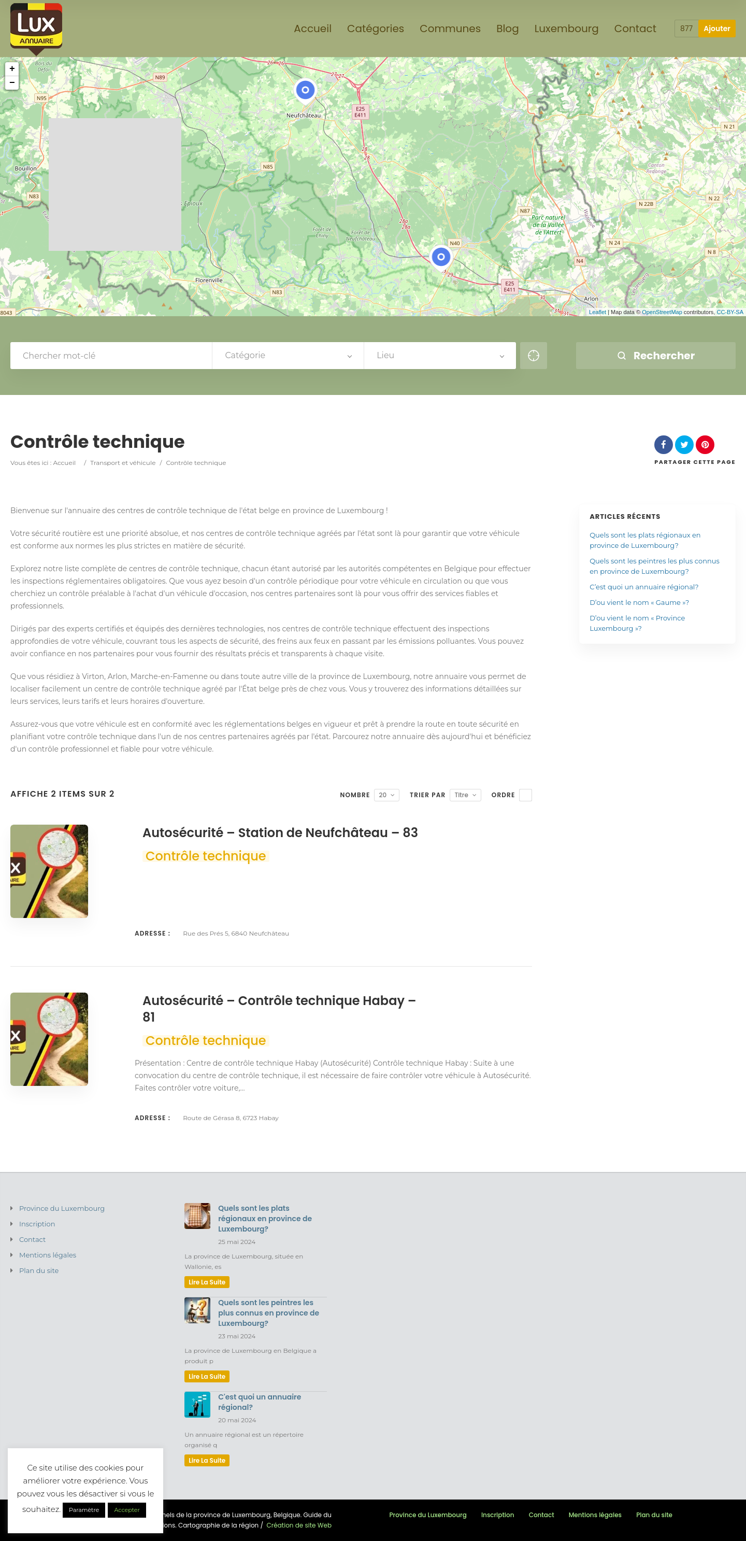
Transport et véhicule (122, 462)
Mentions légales (47, 1255)
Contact (32, 1239)
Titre (461, 794)
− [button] (12, 83)
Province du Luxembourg (62, 1208)
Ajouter (717, 28)
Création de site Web (299, 1525)
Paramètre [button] (84, 1510)
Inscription (37, 1224)
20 (382, 794)
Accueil (64, 462)
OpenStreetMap (662, 312)
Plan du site (39, 1270)
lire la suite (207, 1282)
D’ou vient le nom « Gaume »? (639, 602)
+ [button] (12, 69)
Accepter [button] (126, 1510)
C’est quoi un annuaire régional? (644, 587)
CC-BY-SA (729, 312)
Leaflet (597, 312)
